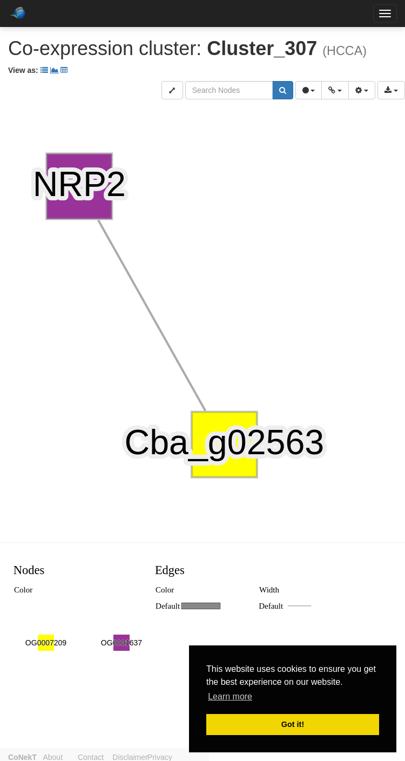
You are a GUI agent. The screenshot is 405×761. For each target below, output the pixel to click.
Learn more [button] (230, 696)
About (58, 756)
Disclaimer (146, 756)
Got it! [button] (292, 724)
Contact (101, 756)
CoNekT (22, 756)
